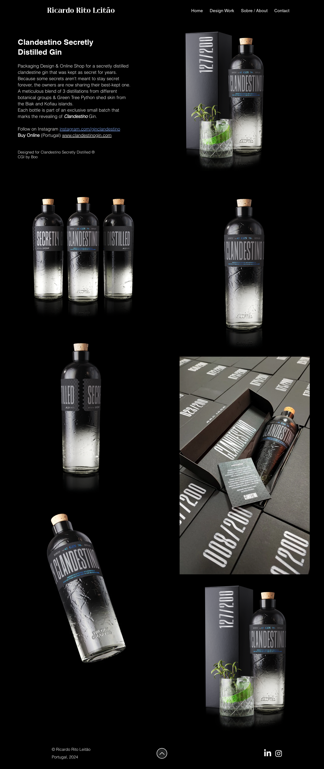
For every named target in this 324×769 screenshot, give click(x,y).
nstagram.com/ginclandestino (90, 129)
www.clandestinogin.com (87, 135)
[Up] (162, 753)
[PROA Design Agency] (278, 753)
